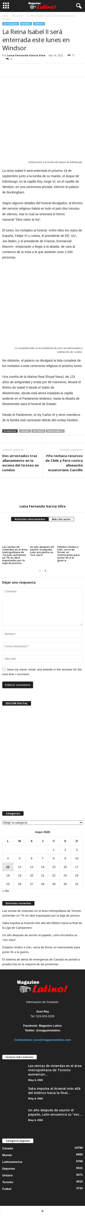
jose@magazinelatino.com (52, 1040)
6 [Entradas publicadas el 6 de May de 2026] (31, 858)
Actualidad (17, 15)
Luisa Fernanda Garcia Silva (26, 55)
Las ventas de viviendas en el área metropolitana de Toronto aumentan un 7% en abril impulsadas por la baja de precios (14, 555)
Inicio (5, 15)
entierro (38, 431)
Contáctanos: (24, 1040)
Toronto (7, 1182)
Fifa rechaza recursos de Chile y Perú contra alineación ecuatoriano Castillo (64, 462)
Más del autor (61, 519)
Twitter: (30, 1030)
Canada (7, 1148)
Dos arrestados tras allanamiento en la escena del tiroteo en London (20, 462)
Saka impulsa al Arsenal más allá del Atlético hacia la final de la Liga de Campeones (42, 925)
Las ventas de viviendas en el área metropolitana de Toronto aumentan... (55, 1070)
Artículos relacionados (30, 519)
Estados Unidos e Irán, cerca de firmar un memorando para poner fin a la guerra (68, 553)
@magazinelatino (48, 1030)
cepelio (25, 431)
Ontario (7, 1175)
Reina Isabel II (55, 431)
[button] (78, 6)
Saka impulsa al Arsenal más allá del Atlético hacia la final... (54, 1090)
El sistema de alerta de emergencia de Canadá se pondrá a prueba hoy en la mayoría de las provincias (41, 962)
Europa (39, 23)
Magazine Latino (50, 1025)
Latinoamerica (12, 1162)
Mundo (26, 23)
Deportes (8, 1168)
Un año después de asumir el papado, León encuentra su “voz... (55, 1112)
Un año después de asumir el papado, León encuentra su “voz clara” (42, 551)
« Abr (5, 890)
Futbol (6, 1189)
